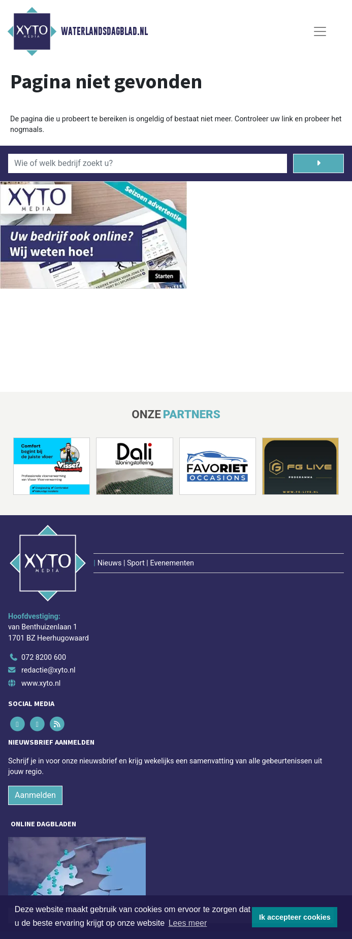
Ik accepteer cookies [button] (295, 917)
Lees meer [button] (188, 923)
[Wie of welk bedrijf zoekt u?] (147, 163)
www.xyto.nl (40, 683)
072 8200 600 (43, 657)
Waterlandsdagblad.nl (104, 31)
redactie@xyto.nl (48, 670)
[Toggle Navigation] (320, 31)
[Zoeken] (318, 163)
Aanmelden (35, 795)
